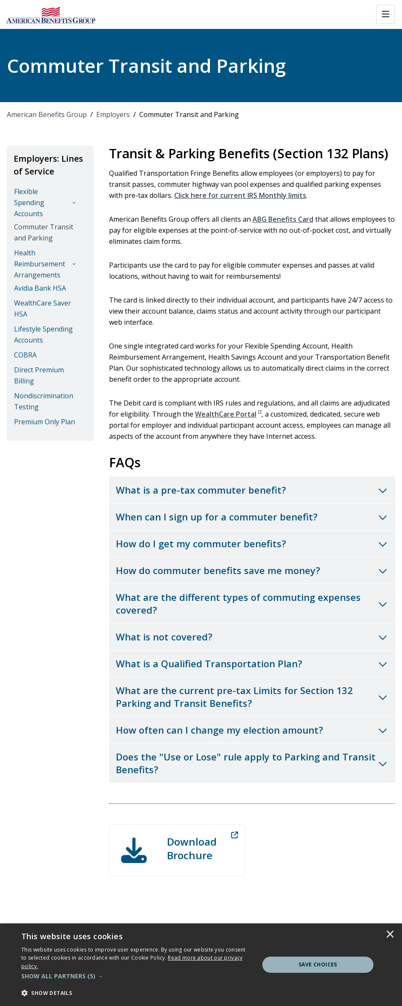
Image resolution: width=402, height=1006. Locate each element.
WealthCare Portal (228, 414)
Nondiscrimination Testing (43, 401)
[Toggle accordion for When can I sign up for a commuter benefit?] (252, 516)
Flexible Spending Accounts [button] (29, 202)
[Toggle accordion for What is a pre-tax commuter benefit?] (252, 490)
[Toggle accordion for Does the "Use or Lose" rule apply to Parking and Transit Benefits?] (252, 763)
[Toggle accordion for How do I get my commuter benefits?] (252, 543)
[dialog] (201, 964)
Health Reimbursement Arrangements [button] (39, 264)
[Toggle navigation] (385, 14)
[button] (136, 976)
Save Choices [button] (318, 964)
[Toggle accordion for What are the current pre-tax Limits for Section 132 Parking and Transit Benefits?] (252, 696)
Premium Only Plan (44, 421)
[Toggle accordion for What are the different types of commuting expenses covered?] (252, 603)
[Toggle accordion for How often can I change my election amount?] (252, 730)
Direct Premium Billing (39, 375)
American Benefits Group (47, 114)
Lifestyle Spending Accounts (43, 334)
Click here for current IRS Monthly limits (240, 195)
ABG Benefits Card (283, 219)
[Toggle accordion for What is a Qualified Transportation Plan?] (252, 663)
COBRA (25, 355)
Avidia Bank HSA (40, 288)
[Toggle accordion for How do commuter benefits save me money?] (252, 570)
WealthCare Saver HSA (42, 308)
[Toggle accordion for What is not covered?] (252, 636)
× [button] (390, 935)
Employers (113, 114)
